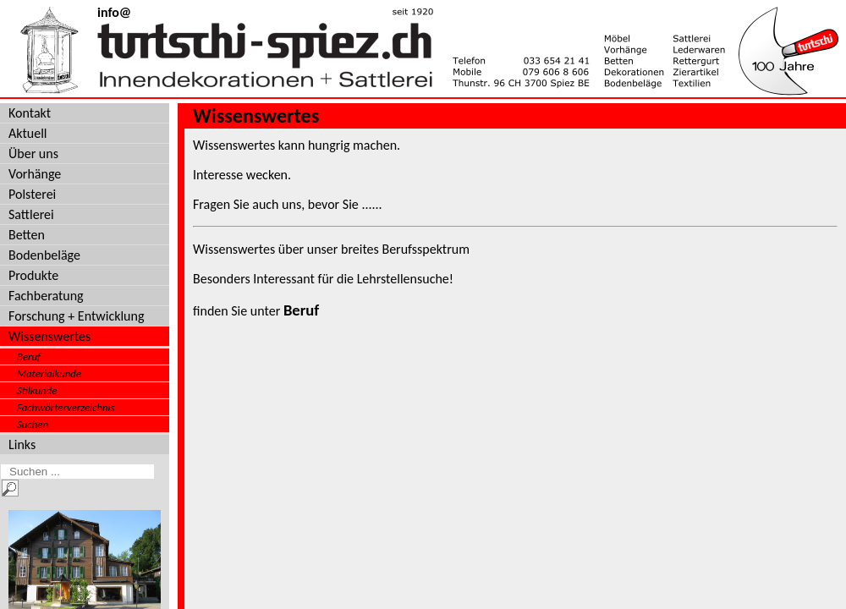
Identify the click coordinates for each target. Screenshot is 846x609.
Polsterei (32, 194)
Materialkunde (49, 373)
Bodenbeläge (44, 255)
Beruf (29, 356)
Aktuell (27, 133)
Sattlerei (31, 214)
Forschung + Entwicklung (76, 316)
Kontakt (29, 113)
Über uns (33, 153)
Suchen (32, 424)
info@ (114, 12)
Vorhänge (34, 174)
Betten (26, 235)
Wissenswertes (49, 336)
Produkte (33, 275)
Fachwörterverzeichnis (65, 407)
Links (22, 444)
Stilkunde (37, 390)
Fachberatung (46, 296)
